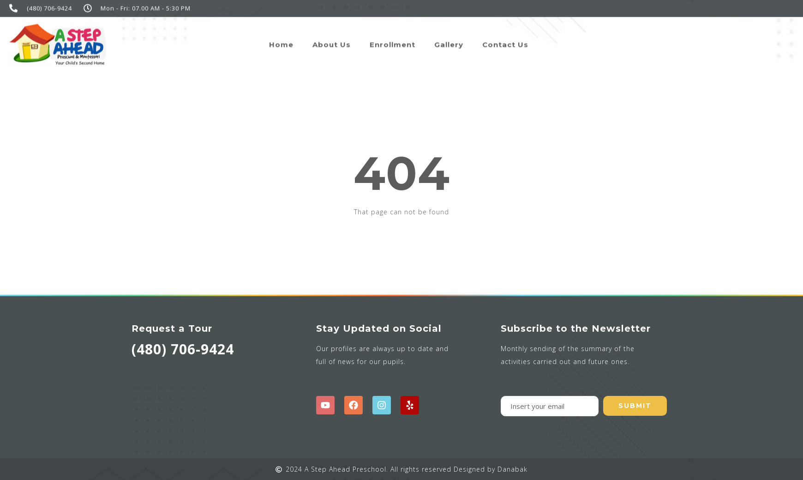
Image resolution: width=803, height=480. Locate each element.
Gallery (448, 41)
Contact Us (505, 41)
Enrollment (392, 41)
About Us (331, 41)
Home (281, 41)
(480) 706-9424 (183, 349)
